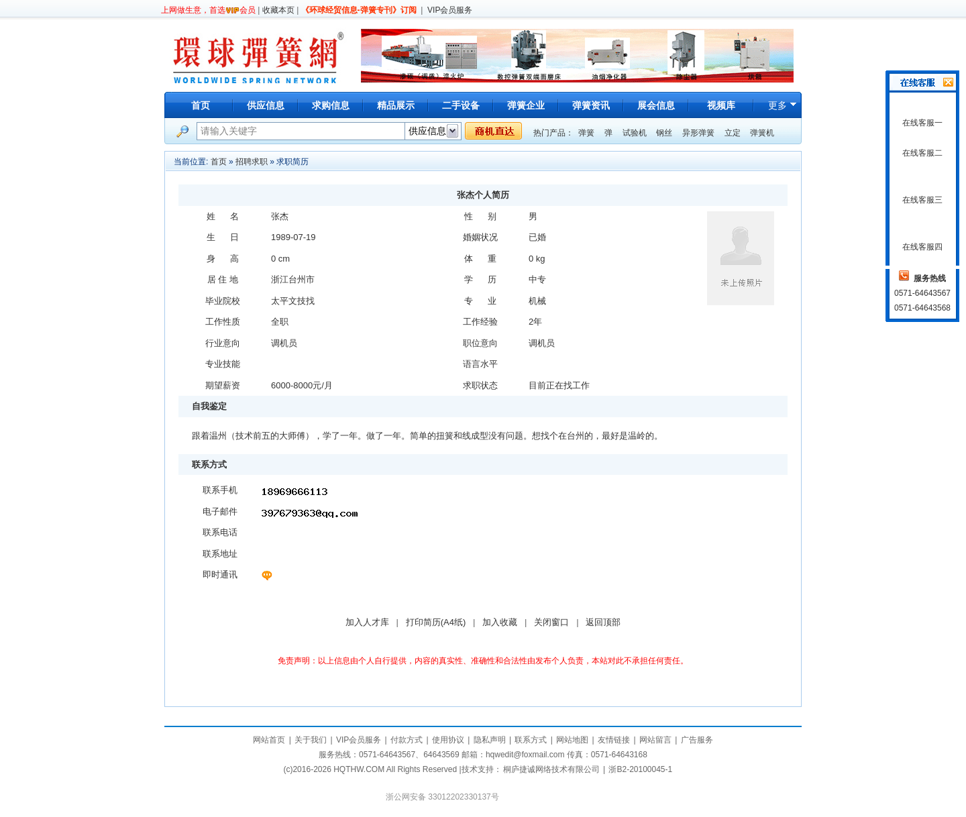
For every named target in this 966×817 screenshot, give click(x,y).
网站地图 (572, 740)
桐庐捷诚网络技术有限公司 (551, 769)
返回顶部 (603, 622)
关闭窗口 (551, 622)
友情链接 (614, 740)
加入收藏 (499, 622)
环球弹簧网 (257, 55)
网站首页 (269, 740)
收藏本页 (278, 10)
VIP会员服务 (449, 10)
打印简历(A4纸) (436, 622)
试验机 (635, 133)
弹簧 (586, 133)
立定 (732, 133)
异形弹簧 (698, 133)
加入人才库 (367, 622)
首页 (200, 105)
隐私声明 (490, 740)
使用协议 (448, 740)
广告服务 (697, 740)
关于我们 (310, 740)
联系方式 (531, 740)
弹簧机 (762, 133)
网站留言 (655, 740)
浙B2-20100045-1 (640, 769)
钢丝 (664, 133)
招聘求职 (251, 161)
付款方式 (406, 740)
